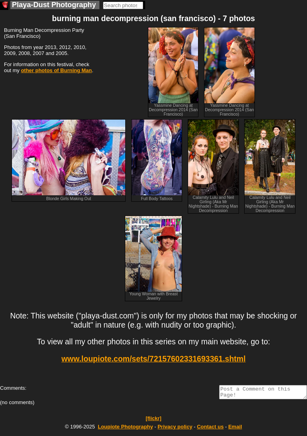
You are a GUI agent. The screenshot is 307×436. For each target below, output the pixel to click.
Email (235, 429)
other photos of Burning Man (56, 70)
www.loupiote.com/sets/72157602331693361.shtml (153, 358)
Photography (125, 429)
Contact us (210, 429)
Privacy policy (174, 429)
